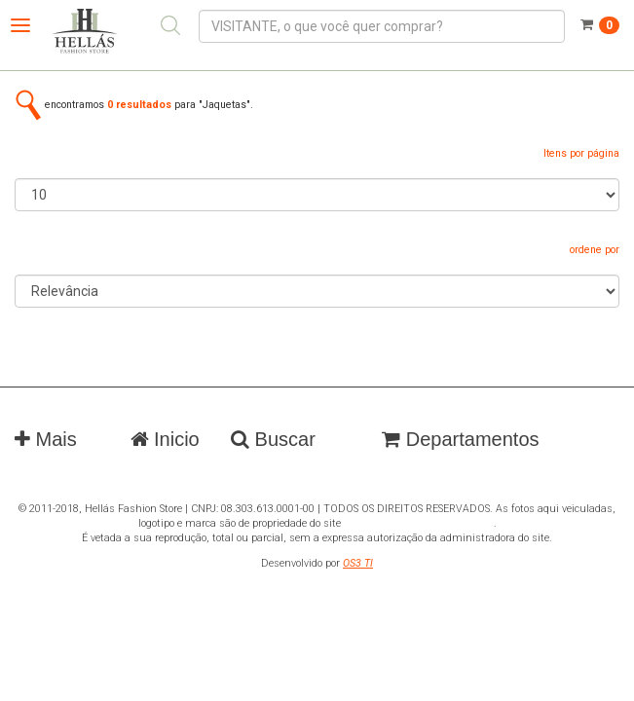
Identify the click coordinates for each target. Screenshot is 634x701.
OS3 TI (358, 563)
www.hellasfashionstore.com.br (419, 523)
